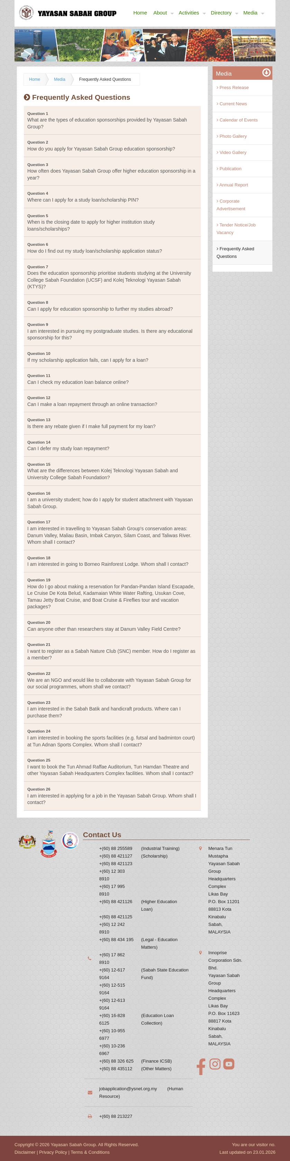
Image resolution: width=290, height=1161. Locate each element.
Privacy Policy (53, 1152)
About (163, 13)
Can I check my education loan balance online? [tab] (78, 379)
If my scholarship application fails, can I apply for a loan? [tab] (87, 357)
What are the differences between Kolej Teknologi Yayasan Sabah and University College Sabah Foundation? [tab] (102, 471)
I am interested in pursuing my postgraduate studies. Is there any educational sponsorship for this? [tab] (110, 331)
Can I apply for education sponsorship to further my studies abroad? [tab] (100, 306)
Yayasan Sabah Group (73, 1144)
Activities (192, 13)
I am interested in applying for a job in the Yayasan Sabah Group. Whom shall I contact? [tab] (111, 796)
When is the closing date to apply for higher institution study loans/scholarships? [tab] (91, 222)
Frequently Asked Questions (105, 79)
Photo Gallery (232, 136)
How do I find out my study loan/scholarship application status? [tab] (94, 248)
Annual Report (232, 184)
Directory (224, 13)
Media (253, 13)
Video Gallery (231, 152)
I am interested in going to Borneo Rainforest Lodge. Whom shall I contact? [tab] (107, 561)
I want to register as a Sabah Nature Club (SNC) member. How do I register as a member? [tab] (111, 651)
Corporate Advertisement (231, 205)
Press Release (233, 87)
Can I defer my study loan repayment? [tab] (68, 446)
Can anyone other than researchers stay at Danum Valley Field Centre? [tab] (103, 626)
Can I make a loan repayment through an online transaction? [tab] (92, 401)
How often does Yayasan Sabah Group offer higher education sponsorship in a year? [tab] (111, 171)
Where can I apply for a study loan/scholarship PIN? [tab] (83, 197)
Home (140, 13)
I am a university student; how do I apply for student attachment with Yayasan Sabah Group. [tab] (110, 500)
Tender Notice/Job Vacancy (236, 228)
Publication (229, 168)
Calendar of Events (237, 120)
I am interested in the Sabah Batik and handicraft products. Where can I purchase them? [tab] (104, 709)
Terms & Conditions (90, 1152)
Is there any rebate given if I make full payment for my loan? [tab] (91, 423)
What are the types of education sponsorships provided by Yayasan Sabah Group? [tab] (107, 120)
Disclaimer (25, 1152)
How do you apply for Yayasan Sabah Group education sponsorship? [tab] (101, 146)
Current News (232, 103)
